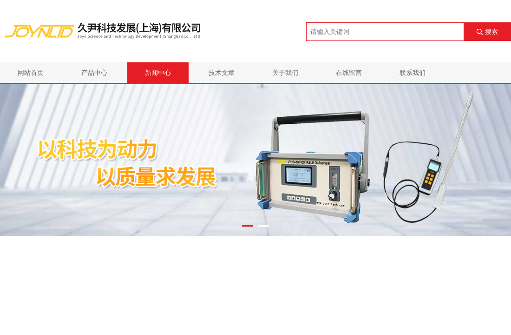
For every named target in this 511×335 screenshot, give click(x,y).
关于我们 (285, 72)
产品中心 (94, 72)
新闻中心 (158, 72)
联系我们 (413, 72)
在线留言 (349, 72)
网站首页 (31, 72)
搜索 (491, 31)
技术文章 (222, 72)
